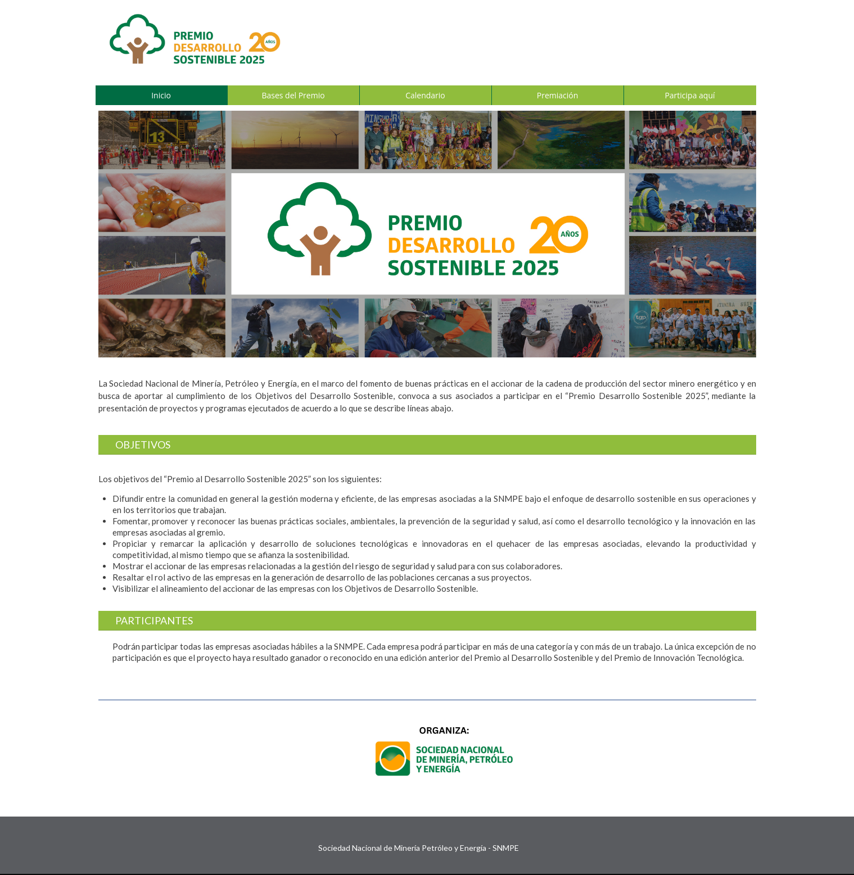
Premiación (558, 95)
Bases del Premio (292, 95)
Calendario (425, 95)
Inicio (161, 95)
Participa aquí (690, 95)
